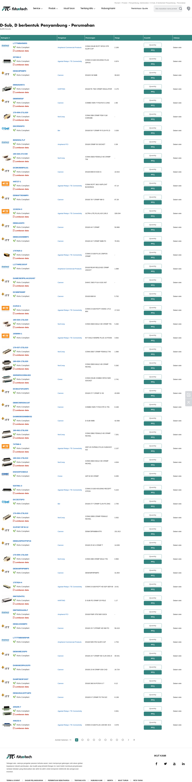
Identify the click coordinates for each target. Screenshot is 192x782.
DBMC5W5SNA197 (21, 399)
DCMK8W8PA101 (20, 166)
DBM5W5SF (18, 98)
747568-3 (17, 441)
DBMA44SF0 (18, 221)
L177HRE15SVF (20, 262)
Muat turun (69, 8)
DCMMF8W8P (19, 290)
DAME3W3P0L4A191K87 (24, 276)
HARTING (61, 89)
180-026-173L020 (20, 358)
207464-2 (17, 57)
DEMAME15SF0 (20, 646)
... (116, 734)
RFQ (153, 50)
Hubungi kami (108, 8)
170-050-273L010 (20, 509)
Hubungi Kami (96, 775)
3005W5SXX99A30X (22, 372)
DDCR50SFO (19, 125)
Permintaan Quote (139, 8)
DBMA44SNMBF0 (21, 235)
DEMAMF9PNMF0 (21, 564)
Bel (59, 130)
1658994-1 (17, 331)
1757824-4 (17, 578)
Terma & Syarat (13, 775)
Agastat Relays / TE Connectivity (70, 61)
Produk (124, 3)
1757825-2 (17, 249)
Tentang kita (87, 8)
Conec (60, 376)
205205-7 (17, 701)
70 (122, 734)
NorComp (61, 116)
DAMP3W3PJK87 (20, 674)
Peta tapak (138, 775)
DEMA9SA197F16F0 (22, 687)
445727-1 (17, 180)
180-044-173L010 (20, 454)
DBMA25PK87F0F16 (22, 537)
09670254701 (19, 591)
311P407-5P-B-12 (20, 523)
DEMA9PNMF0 (19, 70)
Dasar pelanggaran (34, 775)
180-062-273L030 (20, 427)
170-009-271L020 (20, 112)
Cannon (61, 75)
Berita (110, 775)
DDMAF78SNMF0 (21, 194)
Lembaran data (22, 51)
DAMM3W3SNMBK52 (22, 413)
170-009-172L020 (20, 550)
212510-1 (17, 304)
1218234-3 (17, 208)
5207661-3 (17, 482)
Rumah (117, 3)
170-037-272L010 (20, 345)
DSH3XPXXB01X (20, 468)
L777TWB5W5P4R (21, 633)
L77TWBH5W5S (20, 43)
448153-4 (17, 715)
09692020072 (19, 84)
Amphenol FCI (63, 143)
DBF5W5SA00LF (20, 605)
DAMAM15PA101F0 (21, 660)
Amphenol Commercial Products (69, 47)
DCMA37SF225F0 (21, 386)
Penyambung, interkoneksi (139, 3)
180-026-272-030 (20, 153)
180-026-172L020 (20, 317)
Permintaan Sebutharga (58, 775)
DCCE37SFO (18, 495)
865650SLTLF (19, 139)
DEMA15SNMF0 (20, 619)
